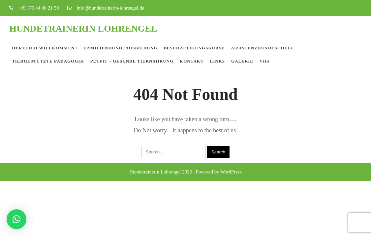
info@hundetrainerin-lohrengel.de (110, 8)
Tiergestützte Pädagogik (48, 61)
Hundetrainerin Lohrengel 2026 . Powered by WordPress (185, 171)
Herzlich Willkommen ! (45, 47)
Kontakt (192, 61)
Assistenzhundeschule (262, 47)
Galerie (242, 61)
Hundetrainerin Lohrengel (83, 28)
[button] (16, 219)
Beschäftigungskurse (194, 47)
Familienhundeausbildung (120, 47)
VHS (264, 61)
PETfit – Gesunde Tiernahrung (132, 61)
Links (217, 61)
